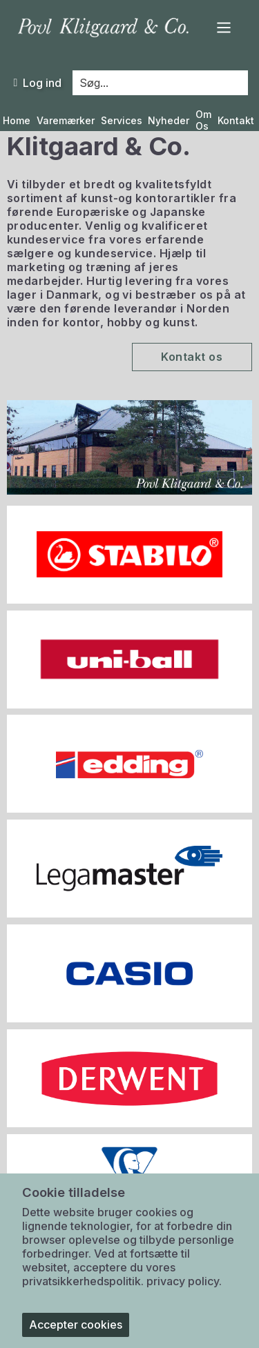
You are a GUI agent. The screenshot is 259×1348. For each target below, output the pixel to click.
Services (121, 120)
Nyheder (168, 120)
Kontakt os (191, 357)
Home (16, 120)
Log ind (37, 83)
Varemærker (66, 120)
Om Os (203, 120)
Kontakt (236, 120)
